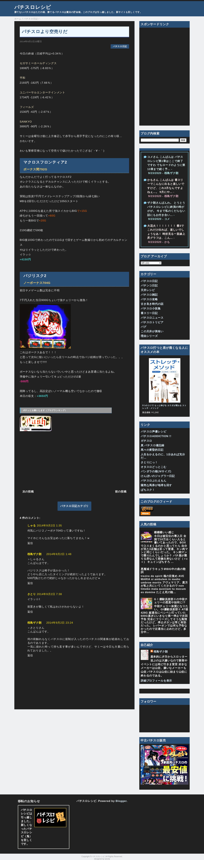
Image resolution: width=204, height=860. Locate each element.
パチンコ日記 (149, 285)
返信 (30, 543)
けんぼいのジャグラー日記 (158, 476)
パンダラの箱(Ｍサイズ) (156, 471)
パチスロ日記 (120, 46)
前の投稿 (120, 491)
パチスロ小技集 (151, 308)
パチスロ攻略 (149, 299)
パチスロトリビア (152, 322)
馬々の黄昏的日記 (152, 449)
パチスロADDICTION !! (156, 436)
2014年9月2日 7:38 (49, 594)
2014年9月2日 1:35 (49, 525)
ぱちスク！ (148, 489)
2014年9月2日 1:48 (58, 554)
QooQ (107, 859)
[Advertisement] (74, 460)
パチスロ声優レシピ (153, 431)
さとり (31, 594)
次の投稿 (28, 491)
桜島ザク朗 (34, 554)
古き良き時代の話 (152, 303)
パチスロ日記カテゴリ (74, 506)
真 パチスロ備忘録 (152, 445)
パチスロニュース (152, 317)
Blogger (121, 801)
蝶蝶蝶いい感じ (164, 532)
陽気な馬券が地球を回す (156, 485)
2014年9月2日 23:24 (59, 622)
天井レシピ (148, 290)
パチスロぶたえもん (153, 480)
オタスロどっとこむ (153, 466)
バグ (143, 326)
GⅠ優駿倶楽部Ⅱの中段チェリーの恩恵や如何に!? (171, 601)
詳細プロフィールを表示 (156, 680)
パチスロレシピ (32, 7)
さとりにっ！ (149, 462)
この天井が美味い (152, 331)
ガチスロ (146, 440)
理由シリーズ (149, 336)
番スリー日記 (149, 313)
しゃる (31, 525)
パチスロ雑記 (149, 294)
